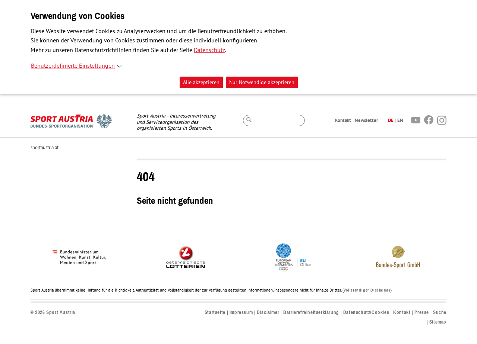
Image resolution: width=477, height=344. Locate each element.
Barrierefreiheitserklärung (311, 312)
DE (391, 120)
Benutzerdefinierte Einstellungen (73, 65)
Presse (421, 312)
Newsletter (366, 120)
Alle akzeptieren (201, 82)
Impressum (241, 312)
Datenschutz (209, 50)
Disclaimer (268, 312)
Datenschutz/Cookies (366, 312)
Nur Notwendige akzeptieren (261, 82)
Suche (439, 312)
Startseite (215, 312)
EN (400, 120)
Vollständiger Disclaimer (367, 290)
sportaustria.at (45, 148)
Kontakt (343, 120)
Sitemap (437, 322)
